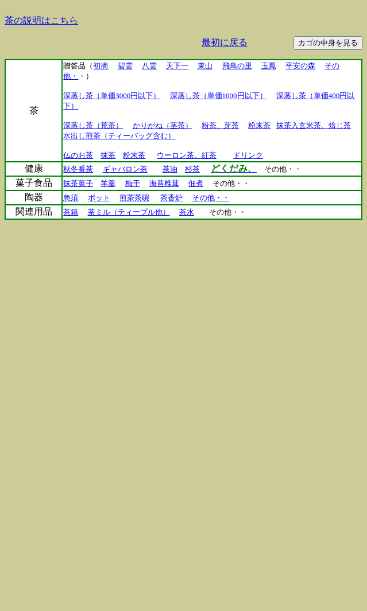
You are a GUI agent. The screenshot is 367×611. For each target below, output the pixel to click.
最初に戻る (225, 42)
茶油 (170, 169)
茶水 (186, 212)
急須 (70, 197)
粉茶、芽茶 (220, 125)
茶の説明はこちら (41, 20)
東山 (205, 65)
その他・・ (211, 197)
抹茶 (108, 155)
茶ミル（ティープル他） (129, 212)
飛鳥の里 (237, 65)
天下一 (177, 65)
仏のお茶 (78, 155)
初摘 (100, 65)
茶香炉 (171, 197)
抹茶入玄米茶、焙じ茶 (313, 125)
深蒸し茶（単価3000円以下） (111, 95)
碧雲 (125, 65)
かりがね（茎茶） (162, 125)
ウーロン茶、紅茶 (187, 155)
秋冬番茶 (78, 169)
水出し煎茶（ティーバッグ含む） (119, 135)
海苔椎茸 (164, 183)
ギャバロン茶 (125, 169)
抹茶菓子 (78, 183)
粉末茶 (259, 125)
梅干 (132, 183)
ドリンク (248, 155)
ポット (99, 197)
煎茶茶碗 (134, 197)
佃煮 (195, 183)
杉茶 (192, 169)
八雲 (149, 65)
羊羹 (108, 183)
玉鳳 (268, 65)
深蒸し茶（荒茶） (93, 125)
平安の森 (300, 65)
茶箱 (70, 212)
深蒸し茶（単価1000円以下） (218, 95)
